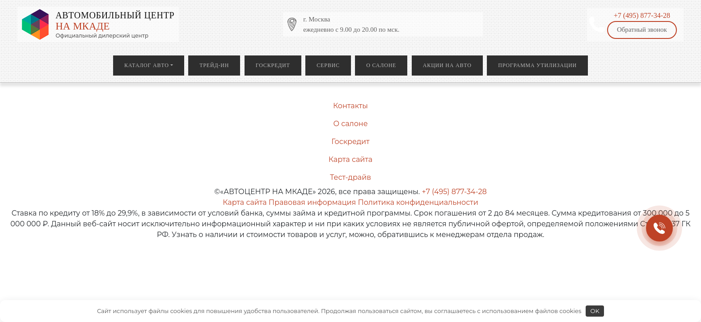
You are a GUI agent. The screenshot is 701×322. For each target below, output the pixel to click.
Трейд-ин (214, 65)
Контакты (350, 106)
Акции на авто (447, 65)
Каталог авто (146, 65)
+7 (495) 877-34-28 (642, 15)
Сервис (328, 65)
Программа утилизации (537, 65)
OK (595, 310)
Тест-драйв (350, 177)
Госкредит (273, 65)
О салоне (381, 65)
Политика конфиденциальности (418, 202)
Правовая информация (312, 202)
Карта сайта (350, 159)
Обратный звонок (642, 29)
